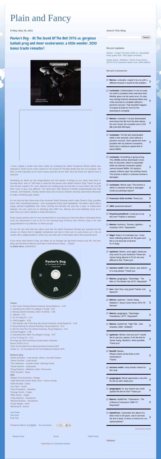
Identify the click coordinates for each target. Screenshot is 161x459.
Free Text (14, 418)
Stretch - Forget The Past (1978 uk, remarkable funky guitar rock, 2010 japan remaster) (127, 54)
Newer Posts (18, 436)
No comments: (45, 425)
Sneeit (148, 429)
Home (56, 436)
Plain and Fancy (40, 18)
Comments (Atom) (62, 443)
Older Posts (93, 436)
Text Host (14, 415)
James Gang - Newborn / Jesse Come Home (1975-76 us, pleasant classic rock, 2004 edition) (128, 61)
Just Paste (15, 412)
